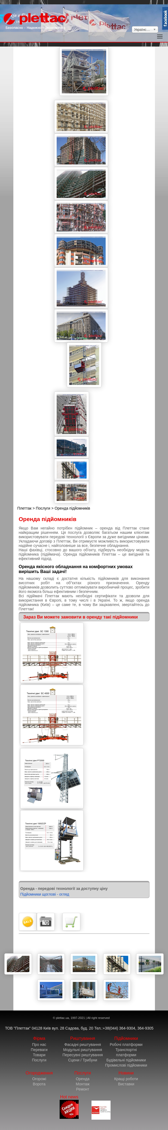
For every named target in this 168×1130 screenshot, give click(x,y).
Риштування (82, 1038)
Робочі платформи (126, 1044)
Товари (39, 1055)
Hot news (69, 1107)
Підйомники (126, 1038)
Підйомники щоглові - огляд (44, 894)
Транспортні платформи (126, 1052)
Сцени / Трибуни (82, 1060)
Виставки (126, 1084)
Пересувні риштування (82, 1055)
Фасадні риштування (82, 1044)
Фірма (39, 1038)
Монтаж (83, 1084)
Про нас (39, 1044)
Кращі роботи (126, 1079)
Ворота (39, 1084)
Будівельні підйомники (126, 1060)
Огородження (39, 1073)
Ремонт (82, 1089)
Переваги (39, 1050)
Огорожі (39, 1079)
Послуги (43, 508)
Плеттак (24, 508)
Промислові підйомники (126, 1065)
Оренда (82, 1079)
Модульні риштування (82, 1050)
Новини (126, 1073)
